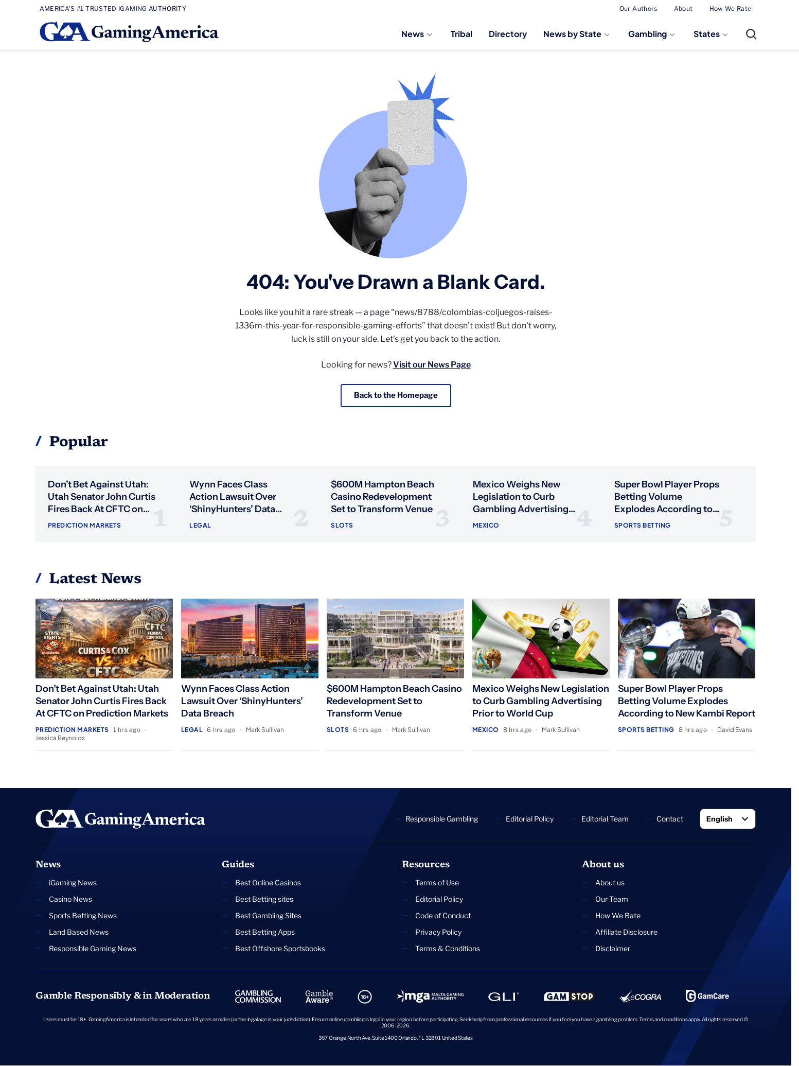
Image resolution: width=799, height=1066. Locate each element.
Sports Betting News (83, 916)
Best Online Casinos (268, 883)
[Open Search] (751, 34)
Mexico (486, 526)
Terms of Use (437, 883)
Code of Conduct (443, 916)
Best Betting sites (264, 899)
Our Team (611, 899)
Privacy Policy (438, 932)
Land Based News (79, 932)
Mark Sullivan (265, 730)
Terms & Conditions (447, 949)
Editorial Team (605, 819)
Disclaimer (612, 949)
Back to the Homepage (395, 395)
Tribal (461, 33)
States (707, 33)
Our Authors (638, 8)
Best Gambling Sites (268, 916)
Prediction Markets (84, 526)
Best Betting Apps (265, 932)
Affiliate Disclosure (626, 932)
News (412, 33)
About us (610, 883)
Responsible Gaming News (92, 949)
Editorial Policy (530, 819)
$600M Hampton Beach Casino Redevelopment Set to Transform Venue (382, 497)
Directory (508, 33)
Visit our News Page (432, 365)
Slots (342, 526)
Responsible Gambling (441, 819)
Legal (200, 526)
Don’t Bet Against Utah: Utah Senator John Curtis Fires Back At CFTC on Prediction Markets (101, 702)
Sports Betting (642, 526)
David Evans (734, 730)
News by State (572, 33)
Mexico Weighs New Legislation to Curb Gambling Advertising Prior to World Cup (540, 702)
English (719, 819)
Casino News (70, 899)
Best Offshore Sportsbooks (280, 949)
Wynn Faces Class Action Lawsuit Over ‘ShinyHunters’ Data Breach (242, 702)
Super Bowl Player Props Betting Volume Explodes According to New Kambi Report (686, 702)
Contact (669, 819)
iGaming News (73, 883)
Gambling (647, 33)
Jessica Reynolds (60, 738)
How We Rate (730, 8)
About (683, 8)
